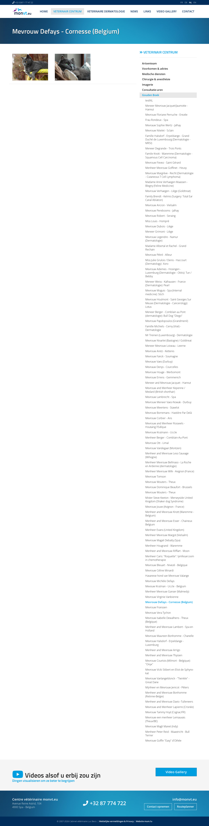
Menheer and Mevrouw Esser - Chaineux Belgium (168, 522)
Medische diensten (153, 74)
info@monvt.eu (184, 799)
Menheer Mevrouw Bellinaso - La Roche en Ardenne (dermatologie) (168, 464)
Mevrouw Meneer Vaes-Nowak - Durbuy (168, 402)
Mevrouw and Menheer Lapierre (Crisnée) (169, 707)
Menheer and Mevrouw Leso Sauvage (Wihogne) (167, 455)
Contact (188, 11)
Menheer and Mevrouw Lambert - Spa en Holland (169, 628)
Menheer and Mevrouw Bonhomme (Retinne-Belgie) (166, 694)
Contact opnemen (158, 806)
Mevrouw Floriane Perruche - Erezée (166, 114)
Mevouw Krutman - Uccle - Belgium (165, 586)
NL (190, 2)
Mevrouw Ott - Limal (157, 443)
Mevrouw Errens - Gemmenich (163, 377)
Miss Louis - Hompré (157, 221)
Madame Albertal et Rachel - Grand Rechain (165, 247)
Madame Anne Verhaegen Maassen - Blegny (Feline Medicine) (166, 183)
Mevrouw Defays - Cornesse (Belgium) (169, 602)
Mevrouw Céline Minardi (159, 570)
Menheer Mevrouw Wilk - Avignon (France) (169, 471)
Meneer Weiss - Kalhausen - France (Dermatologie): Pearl (165, 283)
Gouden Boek (150, 95)
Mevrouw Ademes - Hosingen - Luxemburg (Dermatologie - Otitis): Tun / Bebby (168, 272)
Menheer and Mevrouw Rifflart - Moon (167, 551)
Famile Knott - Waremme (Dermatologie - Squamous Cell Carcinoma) (168, 155)
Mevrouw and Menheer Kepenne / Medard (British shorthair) (165, 389)
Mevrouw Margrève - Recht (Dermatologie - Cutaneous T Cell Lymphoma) (169, 175)
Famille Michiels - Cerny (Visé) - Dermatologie (163, 328)
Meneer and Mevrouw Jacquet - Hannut (168, 383)
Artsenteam (149, 63)
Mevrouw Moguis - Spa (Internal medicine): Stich (163, 292)
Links (147, 11)
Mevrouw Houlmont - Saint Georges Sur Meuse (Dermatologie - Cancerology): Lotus (168, 303)
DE (186, 2)
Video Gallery (167, 11)
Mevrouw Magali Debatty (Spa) (162, 540)
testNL (149, 100)
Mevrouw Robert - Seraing (160, 216)
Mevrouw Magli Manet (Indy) (161, 726)
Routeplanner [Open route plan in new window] (185, 806)
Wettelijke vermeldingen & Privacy (116, 821)
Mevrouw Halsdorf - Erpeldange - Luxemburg (164, 642)
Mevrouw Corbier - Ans (158, 418)
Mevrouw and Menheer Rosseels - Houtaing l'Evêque (165, 425)
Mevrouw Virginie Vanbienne (161, 597)
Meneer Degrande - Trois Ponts (163, 148)
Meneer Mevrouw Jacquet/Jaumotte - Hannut (166, 107)
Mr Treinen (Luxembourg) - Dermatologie (169, 335)
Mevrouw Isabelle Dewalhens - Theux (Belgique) (166, 619)
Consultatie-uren (152, 90)
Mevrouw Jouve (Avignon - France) (164, 506)
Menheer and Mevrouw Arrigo (162, 650)
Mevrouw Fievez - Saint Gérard (163, 162)
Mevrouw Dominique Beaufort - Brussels (168, 487)
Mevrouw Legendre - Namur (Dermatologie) (161, 238)
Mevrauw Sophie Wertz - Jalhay (163, 125)
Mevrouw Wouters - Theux (160, 482)
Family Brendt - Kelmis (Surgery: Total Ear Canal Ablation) (169, 198)
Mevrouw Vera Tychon (158, 612)
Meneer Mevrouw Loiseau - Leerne (165, 346)
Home (44, 11)
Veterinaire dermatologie (106, 11)
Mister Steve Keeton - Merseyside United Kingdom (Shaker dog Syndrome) (169, 499)
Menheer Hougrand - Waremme (163, 545)
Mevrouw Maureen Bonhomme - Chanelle (169, 636)
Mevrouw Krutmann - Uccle (161, 432)
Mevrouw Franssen (156, 607)
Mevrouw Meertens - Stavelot (162, 407)
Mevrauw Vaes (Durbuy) (158, 361)
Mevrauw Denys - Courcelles (161, 367)
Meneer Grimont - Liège (159, 231)
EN (194, 2)
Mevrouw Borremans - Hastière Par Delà (168, 413)
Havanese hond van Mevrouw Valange (167, 575)
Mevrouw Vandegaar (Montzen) (163, 448)
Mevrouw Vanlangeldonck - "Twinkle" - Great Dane (167, 680)
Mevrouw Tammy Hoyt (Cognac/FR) (165, 712)
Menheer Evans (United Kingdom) (164, 530)
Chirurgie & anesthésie (156, 79)
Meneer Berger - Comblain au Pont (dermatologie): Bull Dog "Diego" (165, 313)
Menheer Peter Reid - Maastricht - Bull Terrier (167, 733)
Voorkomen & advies (155, 68)
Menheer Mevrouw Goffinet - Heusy (166, 168)
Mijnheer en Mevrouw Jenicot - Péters (167, 687)
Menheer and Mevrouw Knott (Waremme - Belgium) (169, 513)
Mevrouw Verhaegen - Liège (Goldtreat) (168, 191)
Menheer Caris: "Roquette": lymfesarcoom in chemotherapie (169, 558)
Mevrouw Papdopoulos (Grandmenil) (166, 321)
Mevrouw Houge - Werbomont (162, 372)
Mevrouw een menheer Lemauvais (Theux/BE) (165, 719)
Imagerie (147, 84)
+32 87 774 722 (108, 803)
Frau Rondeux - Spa (156, 120)
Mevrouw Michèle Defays (159, 581)
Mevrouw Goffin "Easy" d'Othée (163, 740)
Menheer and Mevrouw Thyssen (163, 655)
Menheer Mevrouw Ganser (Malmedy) (167, 591)
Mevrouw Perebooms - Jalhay (162, 210)
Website (140, 821)
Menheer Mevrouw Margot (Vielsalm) (166, 535)
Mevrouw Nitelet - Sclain (159, 130)
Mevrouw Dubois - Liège (159, 226)
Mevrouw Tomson (155, 476)
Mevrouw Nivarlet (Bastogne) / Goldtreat (168, 340)
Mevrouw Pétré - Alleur (158, 255)
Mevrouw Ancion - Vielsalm (161, 205)
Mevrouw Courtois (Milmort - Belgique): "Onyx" (168, 662)
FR (181, 2)
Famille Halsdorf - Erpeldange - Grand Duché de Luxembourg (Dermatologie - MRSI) (167, 139)
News (134, 11)
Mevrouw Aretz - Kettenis (159, 351)
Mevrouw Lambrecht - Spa (160, 397)
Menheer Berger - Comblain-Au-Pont (166, 437)
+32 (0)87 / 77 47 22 (24, 2)
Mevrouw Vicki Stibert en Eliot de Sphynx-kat (169, 671)
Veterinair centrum (67, 11)
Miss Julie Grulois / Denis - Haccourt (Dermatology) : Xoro (165, 261)
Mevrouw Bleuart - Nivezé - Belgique (166, 565)
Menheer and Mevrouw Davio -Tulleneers (169, 701)
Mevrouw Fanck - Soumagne (161, 356)
